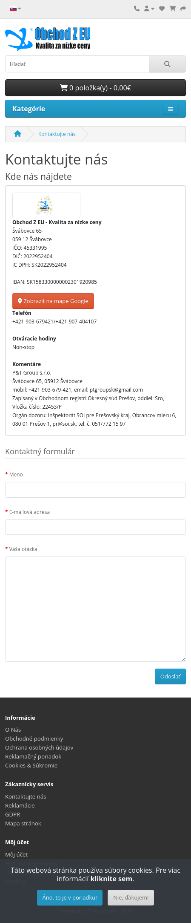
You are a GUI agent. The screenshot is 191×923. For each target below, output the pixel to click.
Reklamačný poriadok (33, 756)
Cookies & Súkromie (31, 765)
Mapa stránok (23, 823)
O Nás (13, 729)
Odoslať (170, 676)
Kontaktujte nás (57, 134)
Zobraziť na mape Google (53, 301)
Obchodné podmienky (34, 738)
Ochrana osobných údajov (39, 747)
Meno (16, 474)
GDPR (12, 814)
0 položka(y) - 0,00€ (95, 87)
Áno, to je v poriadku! (70, 897)
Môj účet (16, 854)
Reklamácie (20, 805)
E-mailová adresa (29, 512)
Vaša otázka (23, 549)
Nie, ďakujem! (130, 897)
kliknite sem (112, 878)
